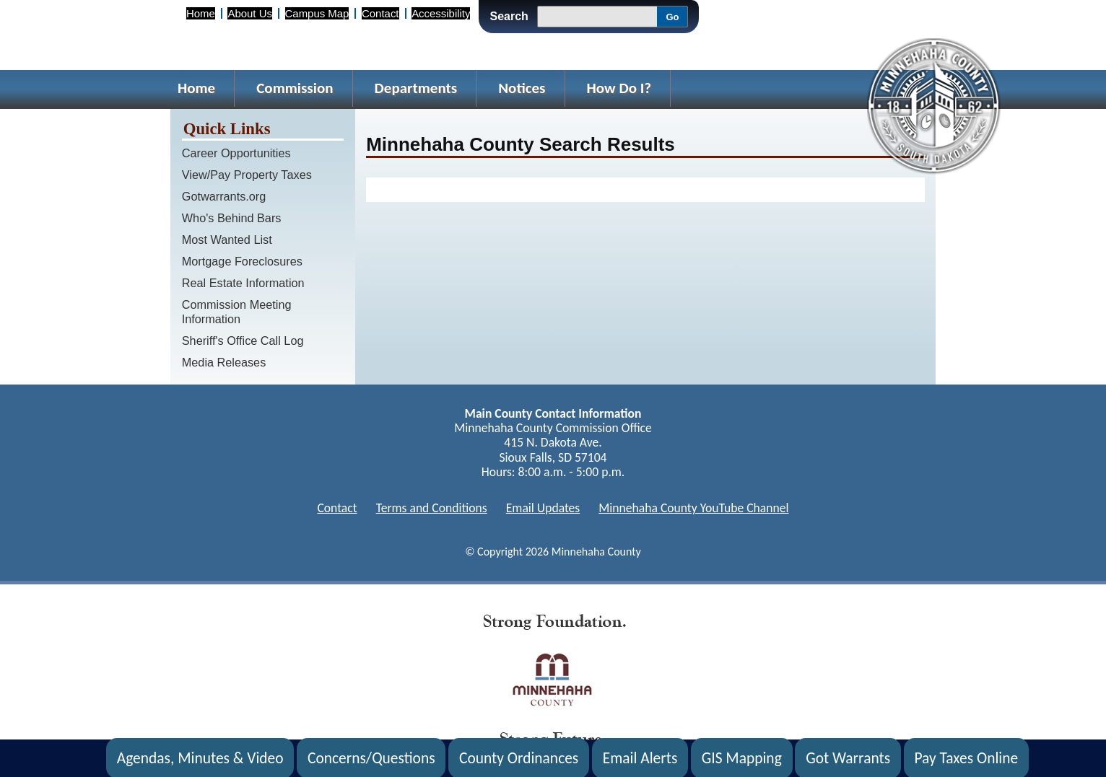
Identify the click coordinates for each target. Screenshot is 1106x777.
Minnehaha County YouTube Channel (693, 508)
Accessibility (441, 13)
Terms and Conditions (431, 508)
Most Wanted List (227, 239)
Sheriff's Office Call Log (243, 340)
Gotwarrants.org (224, 196)
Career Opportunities (236, 152)
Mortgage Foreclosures (242, 261)
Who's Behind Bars (232, 217)
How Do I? (619, 88)
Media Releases (224, 362)
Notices (521, 88)
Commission (294, 88)
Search (508, 16)
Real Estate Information (243, 282)
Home (200, 13)
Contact (380, 13)
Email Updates (543, 508)
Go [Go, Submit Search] (672, 17)
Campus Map (317, 13)
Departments (416, 88)
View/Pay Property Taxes (247, 174)
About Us (249, 13)
